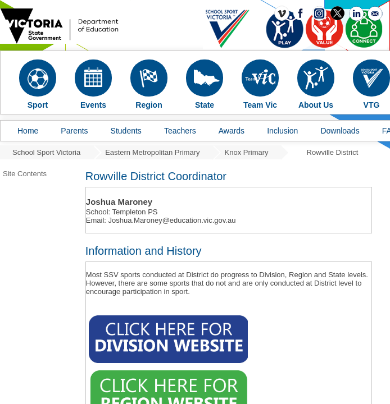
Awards (231, 130)
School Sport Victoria (46, 152)
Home (27, 130)
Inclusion (282, 130)
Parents (74, 130)
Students (126, 130)
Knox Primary (247, 152)
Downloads (339, 130)
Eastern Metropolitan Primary (152, 152)
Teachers (180, 130)
